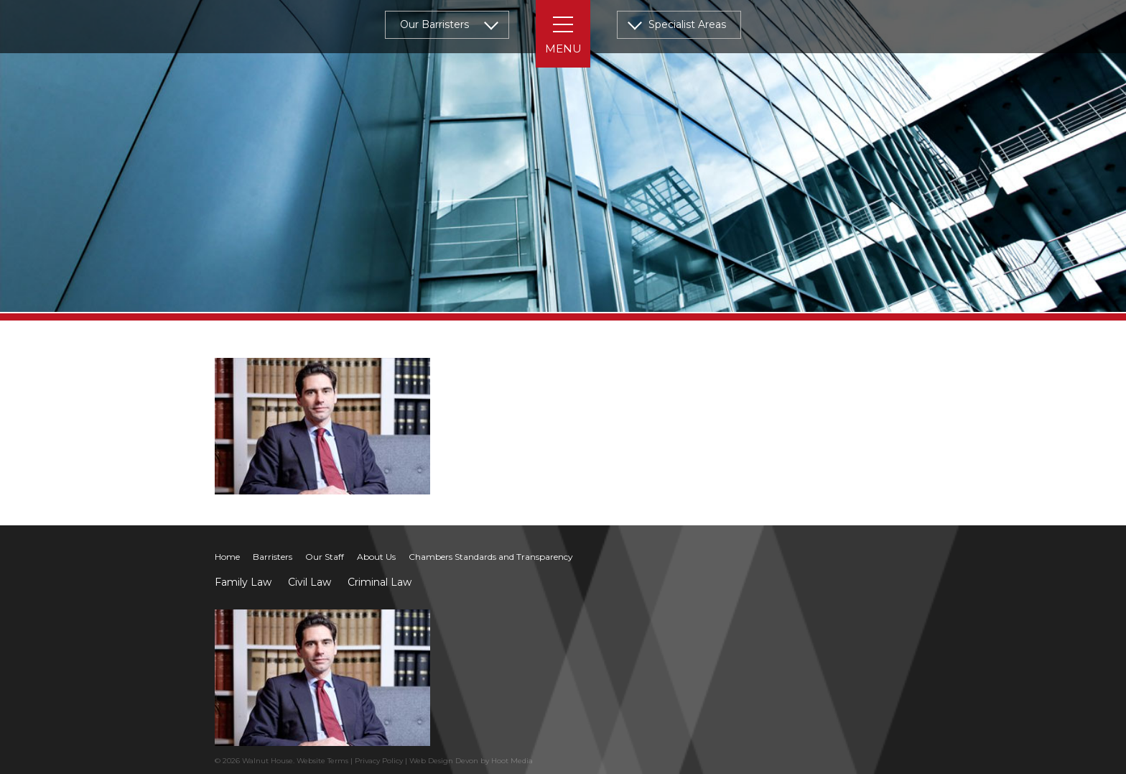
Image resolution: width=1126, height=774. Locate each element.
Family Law (243, 582)
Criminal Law (379, 582)
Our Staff (324, 556)
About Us (376, 556)
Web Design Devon (443, 760)
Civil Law (309, 582)
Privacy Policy (379, 760)
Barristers (272, 556)
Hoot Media (512, 760)
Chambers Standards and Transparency (491, 556)
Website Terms (322, 760)
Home (227, 556)
